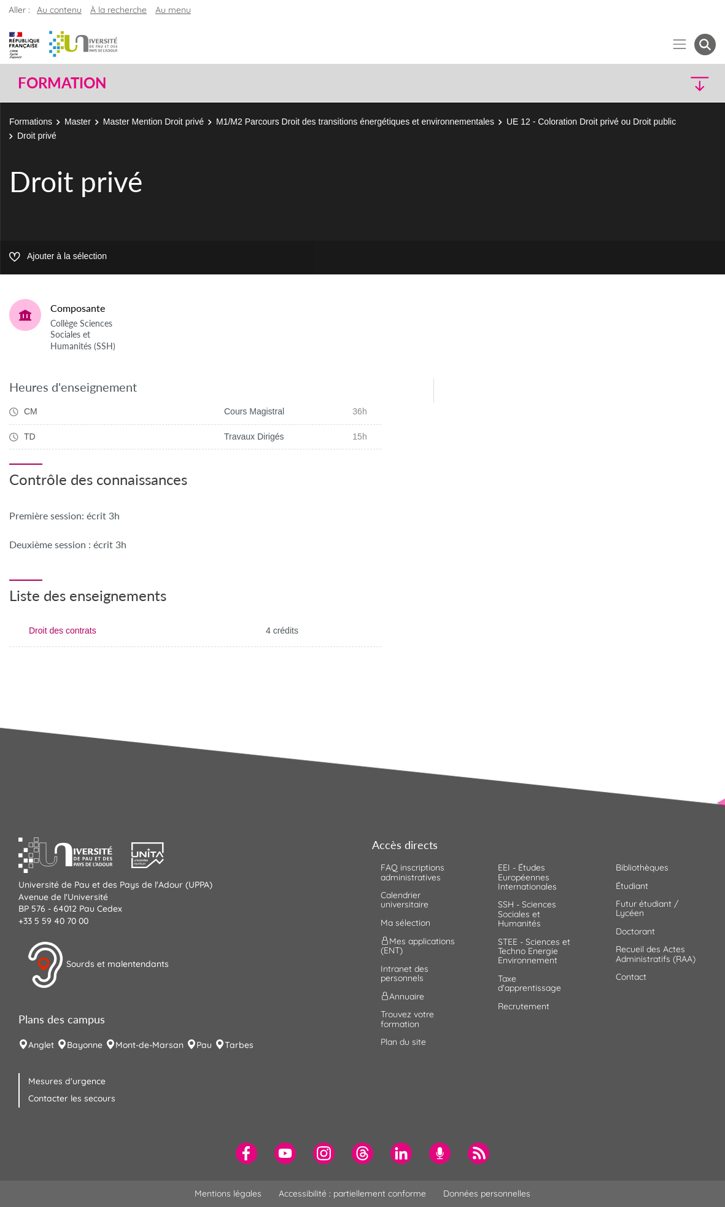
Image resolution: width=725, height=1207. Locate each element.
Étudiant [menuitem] (632, 885)
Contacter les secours (71, 1098)
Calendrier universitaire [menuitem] (404, 900)
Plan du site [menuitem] (403, 1041)
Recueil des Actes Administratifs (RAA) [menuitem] (656, 954)
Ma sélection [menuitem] (405, 922)
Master (77, 121)
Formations (30, 121)
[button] (630, 83)
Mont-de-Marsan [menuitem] (149, 1044)
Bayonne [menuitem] (85, 1044)
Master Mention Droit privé (153, 121)
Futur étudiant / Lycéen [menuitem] (647, 908)
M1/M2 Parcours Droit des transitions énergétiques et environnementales (355, 121)
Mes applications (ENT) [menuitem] (418, 946)
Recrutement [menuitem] (523, 1006)
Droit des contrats (62, 630)
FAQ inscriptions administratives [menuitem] (412, 872)
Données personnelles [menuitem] (486, 1193)
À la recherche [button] (118, 9)
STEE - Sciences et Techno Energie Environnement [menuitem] (534, 951)
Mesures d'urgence (67, 1081)
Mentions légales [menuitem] (228, 1193)
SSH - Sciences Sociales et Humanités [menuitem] (527, 914)
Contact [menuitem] (631, 976)
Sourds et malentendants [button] (98, 965)
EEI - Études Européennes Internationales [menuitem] (527, 877)
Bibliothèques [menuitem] (642, 867)
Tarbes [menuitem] (239, 1044)
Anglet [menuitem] (41, 1044)
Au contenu (59, 9)
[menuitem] (246, 1153)
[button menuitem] (705, 44)
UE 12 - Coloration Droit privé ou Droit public (591, 121)
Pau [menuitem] (204, 1044)
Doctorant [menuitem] (635, 931)
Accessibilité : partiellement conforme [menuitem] (352, 1193)
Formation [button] (62, 82)
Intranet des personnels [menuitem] (404, 973)
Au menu (173, 9)
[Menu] (679, 44)
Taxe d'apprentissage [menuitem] (529, 983)
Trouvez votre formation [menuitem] (407, 1019)
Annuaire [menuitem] (402, 996)
